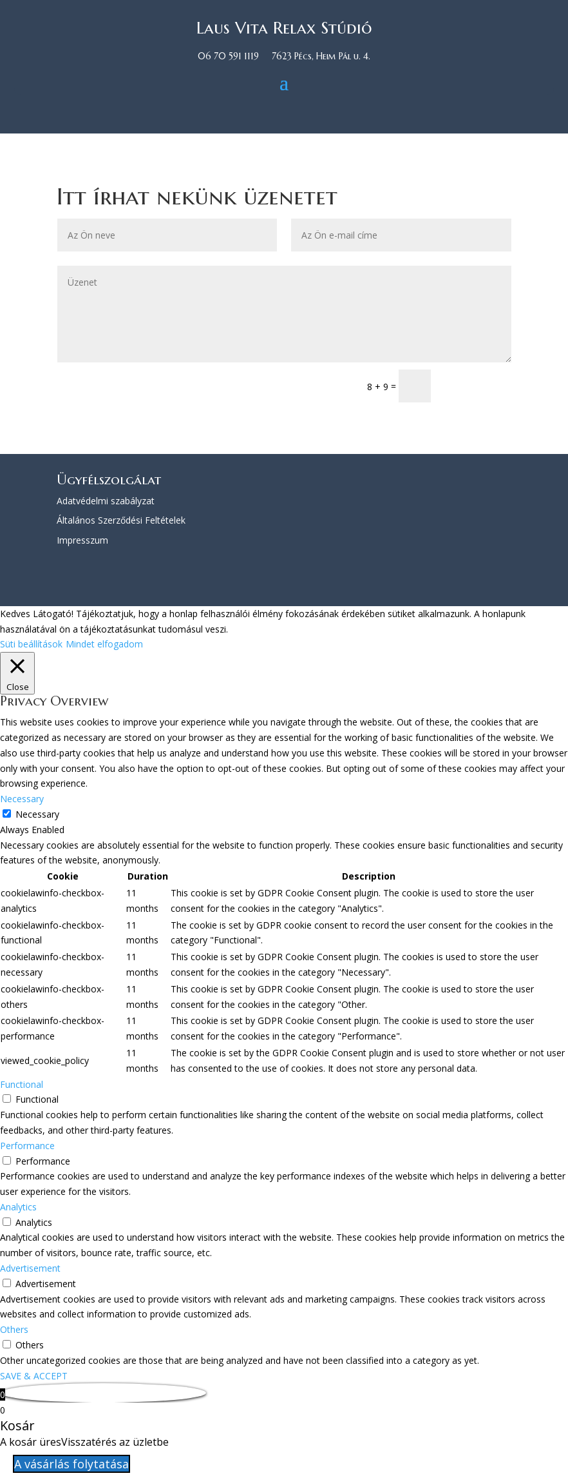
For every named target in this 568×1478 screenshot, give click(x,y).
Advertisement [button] (30, 1268)
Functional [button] (21, 1084)
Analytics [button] (18, 1207)
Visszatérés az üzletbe (115, 1442)
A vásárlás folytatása (71, 1464)
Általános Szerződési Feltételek (121, 520)
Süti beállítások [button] (31, 644)
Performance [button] (27, 1145)
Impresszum (82, 540)
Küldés (477, 385)
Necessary (37, 814)
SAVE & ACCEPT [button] (34, 1376)
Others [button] (14, 1329)
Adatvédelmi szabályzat (106, 501)
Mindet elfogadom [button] (104, 644)
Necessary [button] (22, 799)
